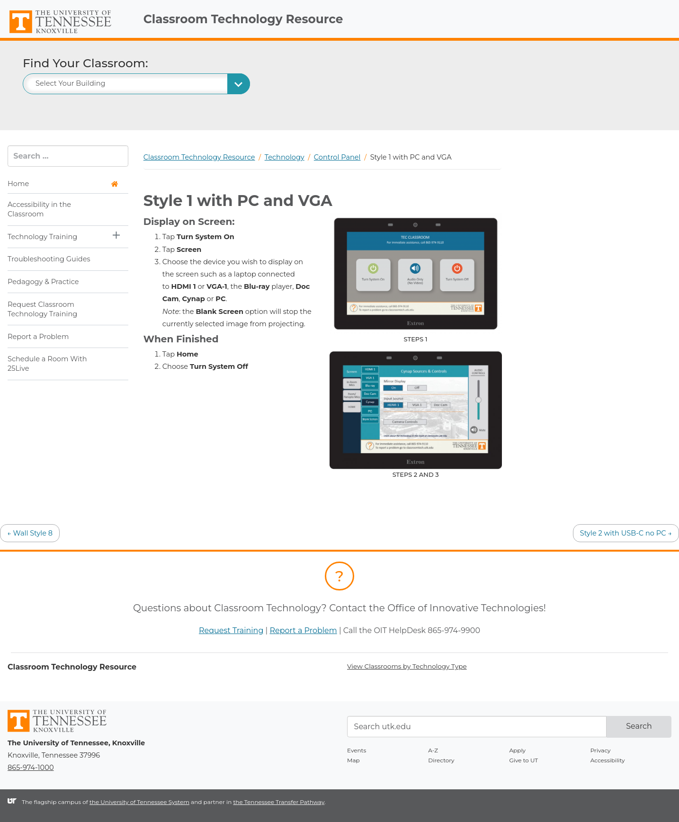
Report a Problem (38, 336)
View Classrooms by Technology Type (407, 666)
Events (356, 750)
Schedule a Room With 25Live (47, 364)
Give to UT (523, 760)
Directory (441, 760)
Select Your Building (70, 83)
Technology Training (42, 236)
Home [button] (63, 183)
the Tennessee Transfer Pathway (278, 801)
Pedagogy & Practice (43, 281)
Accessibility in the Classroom (39, 209)
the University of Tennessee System (139, 801)
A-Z (433, 750)
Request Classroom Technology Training (42, 309)
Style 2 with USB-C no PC (626, 533)
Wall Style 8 (30, 533)
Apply (517, 750)
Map (353, 760)
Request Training (231, 630)
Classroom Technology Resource (243, 19)
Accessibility (607, 760)
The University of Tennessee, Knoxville (68, 33)
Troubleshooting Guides (49, 259)
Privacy (600, 750)
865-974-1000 (31, 767)
